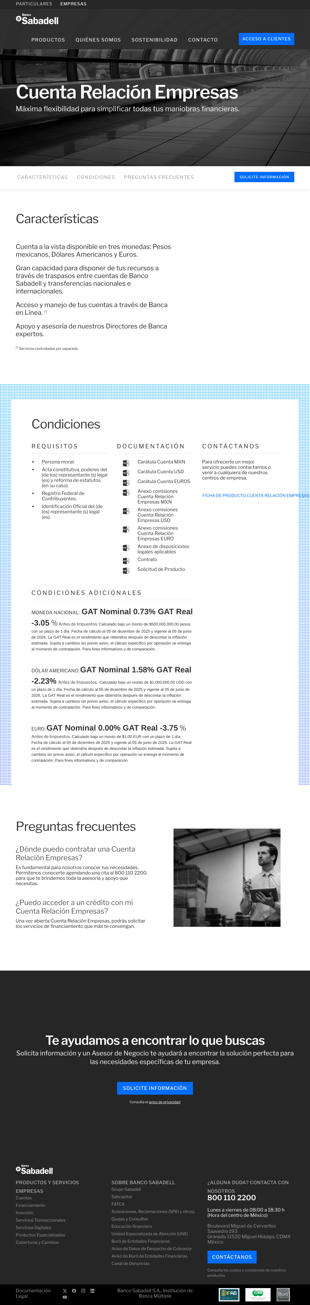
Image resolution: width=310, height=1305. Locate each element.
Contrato (147, 559)
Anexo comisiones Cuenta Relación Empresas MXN (158, 496)
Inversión (24, 1212)
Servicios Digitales (33, 1227)
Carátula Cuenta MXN (161, 462)
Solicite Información (264, 177)
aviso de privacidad (164, 1102)
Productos (48, 40)
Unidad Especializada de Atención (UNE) (149, 1233)
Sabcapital (121, 1196)
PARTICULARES (34, 4)
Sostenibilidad (155, 40)
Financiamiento (30, 1205)
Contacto (203, 40)
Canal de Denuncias (130, 1263)
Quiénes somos (98, 40)
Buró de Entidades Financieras (140, 1241)
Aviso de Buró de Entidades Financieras (149, 1256)
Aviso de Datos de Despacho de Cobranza (151, 1248)
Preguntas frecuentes (159, 177)
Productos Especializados (40, 1235)
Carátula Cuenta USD (161, 471)
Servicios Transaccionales (40, 1220)
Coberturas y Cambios (37, 1242)
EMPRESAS (73, 4)
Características (42, 177)
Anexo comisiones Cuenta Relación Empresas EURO (158, 533)
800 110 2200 (231, 1197)
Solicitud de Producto (161, 569)
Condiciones (96, 177)
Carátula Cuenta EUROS (164, 481)
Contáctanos (232, 1257)
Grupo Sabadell (126, 1189)
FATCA (117, 1204)
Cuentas (24, 1198)
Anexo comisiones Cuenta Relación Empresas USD (158, 515)
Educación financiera (131, 1226)
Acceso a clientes (266, 39)
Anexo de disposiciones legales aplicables (163, 549)
